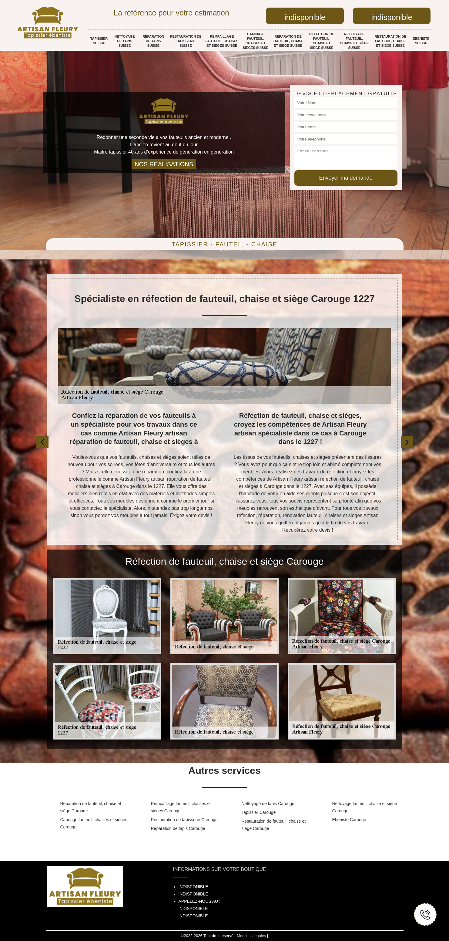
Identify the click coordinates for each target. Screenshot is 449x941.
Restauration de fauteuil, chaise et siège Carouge (274, 825)
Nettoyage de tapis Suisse (124, 41)
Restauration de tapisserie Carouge (184, 819)
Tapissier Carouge (259, 812)
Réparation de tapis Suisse (153, 41)
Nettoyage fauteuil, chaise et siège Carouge (364, 807)
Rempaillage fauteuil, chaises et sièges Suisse (221, 41)
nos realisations (164, 164)
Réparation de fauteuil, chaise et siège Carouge (90, 807)
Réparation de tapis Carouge (178, 828)
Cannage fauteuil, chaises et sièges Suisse (255, 40)
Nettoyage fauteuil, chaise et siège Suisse (354, 40)
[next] (407, 442)
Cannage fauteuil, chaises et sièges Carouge (93, 823)
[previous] (42, 442)
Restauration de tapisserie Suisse (185, 41)
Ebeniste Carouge (349, 819)
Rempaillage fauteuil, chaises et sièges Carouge (181, 807)
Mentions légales (251, 935)
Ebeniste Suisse (421, 41)
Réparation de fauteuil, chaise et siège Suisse (288, 41)
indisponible (304, 17)
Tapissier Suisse (99, 41)
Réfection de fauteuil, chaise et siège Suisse (321, 40)
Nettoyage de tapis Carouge (268, 803)
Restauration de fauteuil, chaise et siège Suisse (390, 41)
